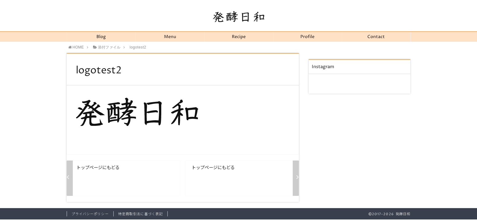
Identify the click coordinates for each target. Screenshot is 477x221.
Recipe (239, 37)
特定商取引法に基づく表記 (140, 214)
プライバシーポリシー (90, 214)
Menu (170, 37)
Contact (376, 37)
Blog (101, 37)
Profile (307, 37)
